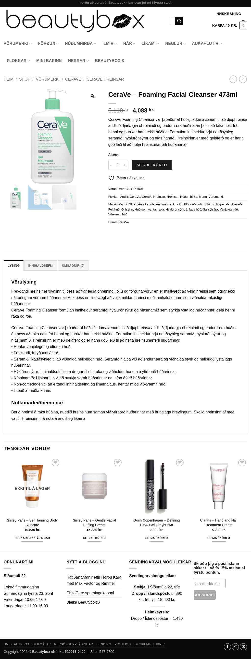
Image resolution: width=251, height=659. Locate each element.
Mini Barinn (49, 61)
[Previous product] (243, 79)
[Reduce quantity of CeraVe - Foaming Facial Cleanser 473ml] (111, 165)
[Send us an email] (243, 646)
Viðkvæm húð (117, 214)
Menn (203, 197)
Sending (104, 644)
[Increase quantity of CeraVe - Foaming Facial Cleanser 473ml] (125, 165)
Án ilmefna (163, 204)
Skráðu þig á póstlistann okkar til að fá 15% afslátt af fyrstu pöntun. (219, 567)
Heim (8, 79)
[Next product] (233, 79)
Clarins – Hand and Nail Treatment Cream (218, 522)
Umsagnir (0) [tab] (73, 265)
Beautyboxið (110, 61)
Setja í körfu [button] (94, 537)
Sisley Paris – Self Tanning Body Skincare (32, 522)
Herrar (78, 61)
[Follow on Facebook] (227, 646)
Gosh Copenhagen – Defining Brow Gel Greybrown (156, 522)
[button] (229, 25)
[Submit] (179, 21)
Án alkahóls (146, 204)
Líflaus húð (193, 209)
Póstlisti (123, 644)
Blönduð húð (193, 204)
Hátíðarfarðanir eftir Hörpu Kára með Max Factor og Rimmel (93, 580)
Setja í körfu (152, 165)
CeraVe (73, 79)
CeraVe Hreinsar (105, 79)
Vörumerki (18, 43)
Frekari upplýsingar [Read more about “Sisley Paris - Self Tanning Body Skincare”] (32, 537)
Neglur (175, 43)
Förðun (48, 43)
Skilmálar (42, 644)
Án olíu (177, 204)
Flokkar (18, 61)
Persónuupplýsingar (73, 644)
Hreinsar (172, 197)
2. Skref (131, 204)
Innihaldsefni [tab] (40, 265)
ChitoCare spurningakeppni (90, 593)
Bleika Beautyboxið (83, 602)
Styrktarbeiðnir (150, 644)
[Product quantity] (118, 165)
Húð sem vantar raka (149, 209)
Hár (129, 43)
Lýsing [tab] (14, 265)
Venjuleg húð (229, 209)
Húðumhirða (80, 43)
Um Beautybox (16, 644)
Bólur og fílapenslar (216, 204)
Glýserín (127, 209)
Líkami (150, 43)
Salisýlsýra (210, 209)
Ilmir (109, 43)
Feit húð (114, 209)
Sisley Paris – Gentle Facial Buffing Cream (94, 522)
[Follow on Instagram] (235, 646)
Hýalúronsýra (175, 209)
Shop (24, 79)
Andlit (124, 197)
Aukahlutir (207, 43)
